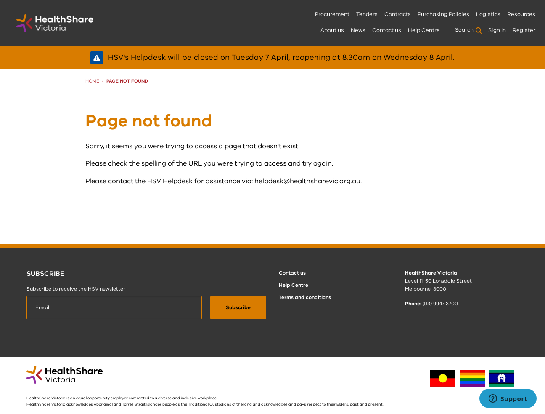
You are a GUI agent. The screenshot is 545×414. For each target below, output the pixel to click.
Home (92, 81)
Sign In (497, 30)
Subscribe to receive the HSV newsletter (75, 289)
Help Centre (424, 30)
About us (332, 30)
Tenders (367, 14)
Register (524, 30)
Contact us (386, 30)
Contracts (397, 14)
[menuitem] (332, 15)
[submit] (238, 308)
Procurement (332, 14)
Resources (521, 14)
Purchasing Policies (443, 14)
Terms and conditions (305, 297)
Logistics (488, 14)
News (358, 30)
